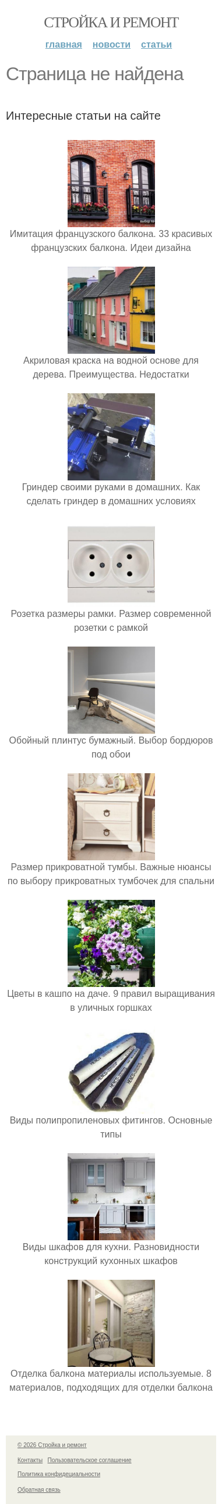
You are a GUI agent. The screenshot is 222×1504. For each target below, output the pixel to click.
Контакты (30, 1460)
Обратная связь (39, 1490)
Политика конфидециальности (58, 1474)
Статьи (156, 44)
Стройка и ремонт (111, 22)
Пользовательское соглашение (90, 1460)
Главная (63, 44)
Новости (112, 44)
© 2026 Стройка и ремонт (52, 1445)
